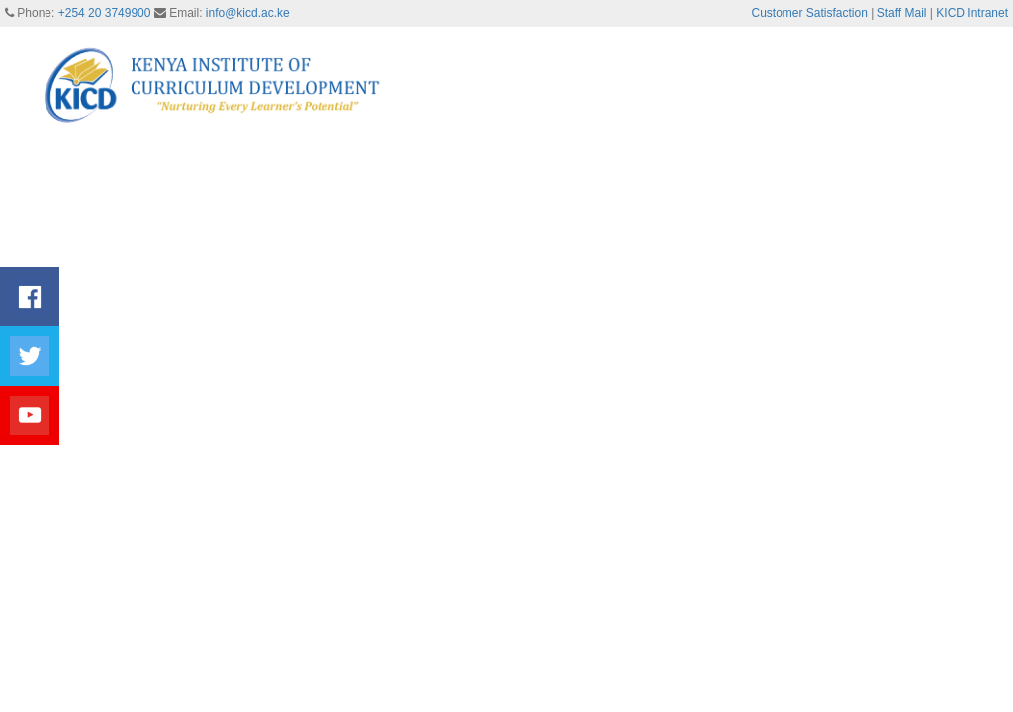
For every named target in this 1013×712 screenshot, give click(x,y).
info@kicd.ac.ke (248, 13)
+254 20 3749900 (104, 13)
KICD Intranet (972, 13)
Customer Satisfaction (810, 13)
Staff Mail (902, 13)
